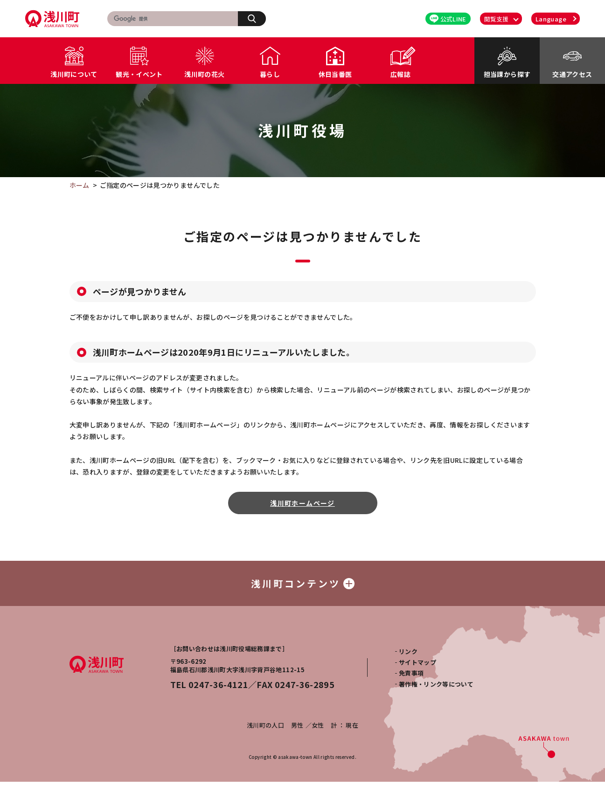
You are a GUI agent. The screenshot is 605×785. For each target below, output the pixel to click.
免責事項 (411, 676)
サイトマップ (417, 665)
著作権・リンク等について (436, 687)
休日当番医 (335, 74)
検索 (257, 18)
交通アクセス (572, 74)
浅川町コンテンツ (303, 585)
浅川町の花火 (204, 74)
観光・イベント (139, 74)
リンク (408, 654)
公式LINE (448, 18)
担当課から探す (507, 74)
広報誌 (400, 74)
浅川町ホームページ (302, 503)
